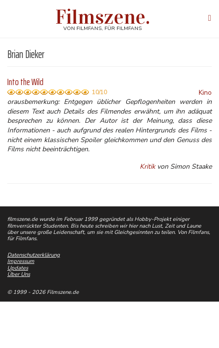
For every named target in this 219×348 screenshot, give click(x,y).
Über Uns (18, 274)
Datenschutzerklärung (33, 255)
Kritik (147, 166)
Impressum (20, 261)
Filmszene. (103, 17)
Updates (17, 268)
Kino (205, 92)
